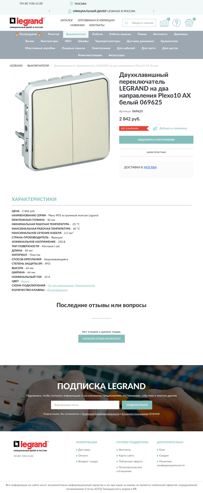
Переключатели (85, 285)
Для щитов (170, 48)
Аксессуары (117, 55)
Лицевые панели (73, 48)
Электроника (101, 48)
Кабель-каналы (120, 34)
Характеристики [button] (156, 152)
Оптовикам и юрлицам (96, 20)
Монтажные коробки (40, 48)
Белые (25, 281)
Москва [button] (150, 167)
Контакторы (49, 41)
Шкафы (83, 41)
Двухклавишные (57, 290)
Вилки (29, 41)
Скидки (164, 456)
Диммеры (181, 34)
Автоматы (160, 34)
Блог (162, 450)
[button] (176, 23)
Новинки (77, 25)
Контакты (97, 25)
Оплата (83, 456)
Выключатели (76, 34)
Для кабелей (126, 48)
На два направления (61, 285)
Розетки (53, 34)
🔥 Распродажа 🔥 (28, 34)
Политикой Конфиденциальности (100, 414)
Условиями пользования (135, 414)
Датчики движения (140, 41)
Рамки (142, 34)
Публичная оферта (130, 461)
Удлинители (169, 41)
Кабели (97, 34)
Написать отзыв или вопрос (101, 339)
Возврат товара (88, 461)
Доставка (84, 450)
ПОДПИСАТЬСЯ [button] (137, 405)
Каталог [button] (67, 20)
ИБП (68, 41)
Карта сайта (126, 456)
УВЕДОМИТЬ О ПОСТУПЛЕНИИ (156, 140)
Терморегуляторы (107, 41)
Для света (149, 48)
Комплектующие (90, 55)
